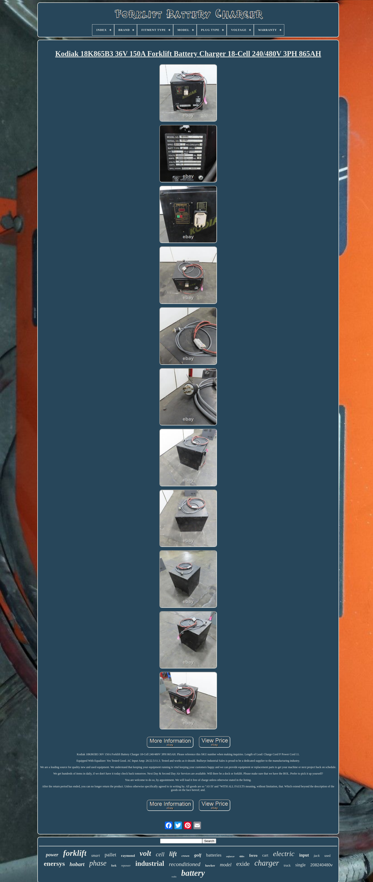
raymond (128, 856)
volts (174, 876)
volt (145, 853)
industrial (149, 863)
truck (287, 865)
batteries (213, 855)
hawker (210, 865)
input (304, 855)
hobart (77, 864)
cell (160, 854)
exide (243, 863)
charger (266, 863)
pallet (110, 855)
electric (283, 854)
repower (126, 865)
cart (265, 855)
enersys (54, 863)
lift (173, 854)
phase (97, 863)
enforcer (230, 856)
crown (185, 856)
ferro (253, 855)
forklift (74, 853)
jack (317, 856)
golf (197, 855)
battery (193, 873)
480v (242, 856)
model (225, 864)
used (327, 856)
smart (95, 855)
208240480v (321, 865)
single (300, 865)
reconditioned (184, 864)
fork (114, 865)
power (52, 855)
